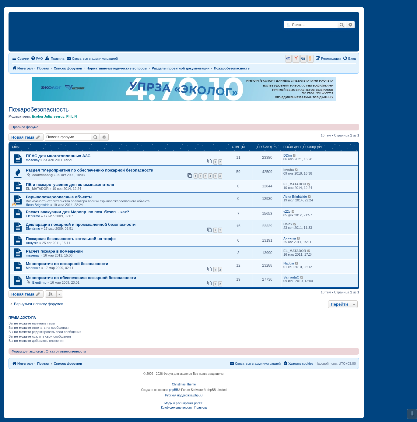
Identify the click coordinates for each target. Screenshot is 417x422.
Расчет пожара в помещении (54, 251)
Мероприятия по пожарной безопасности (67, 263)
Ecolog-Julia (41, 116)
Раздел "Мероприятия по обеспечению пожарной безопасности (89, 170)
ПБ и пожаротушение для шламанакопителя (70, 184)
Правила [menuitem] (55, 58)
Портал (43, 68)
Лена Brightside (38, 205)
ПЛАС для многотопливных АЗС (58, 156)
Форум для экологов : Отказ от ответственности (49, 351)
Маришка (33, 268)
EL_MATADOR (37, 188)
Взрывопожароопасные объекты (59, 197)
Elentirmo (33, 216)
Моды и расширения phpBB (183, 403)
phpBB (173, 390)
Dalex (287, 224)
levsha (288, 170)
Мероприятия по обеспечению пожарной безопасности (81, 277)
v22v (286, 211)
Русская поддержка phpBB (183, 395)
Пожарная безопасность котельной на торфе (71, 238)
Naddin (288, 263)
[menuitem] (37, 58)
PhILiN (71, 116)
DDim (287, 155)
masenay (33, 160)
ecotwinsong (42, 175)
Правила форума (25, 127)
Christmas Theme (184, 384)
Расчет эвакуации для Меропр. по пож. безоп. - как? (77, 212)
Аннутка (32, 243)
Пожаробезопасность (39, 109)
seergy (59, 116)
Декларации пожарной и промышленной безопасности (80, 224)
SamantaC (291, 277)
